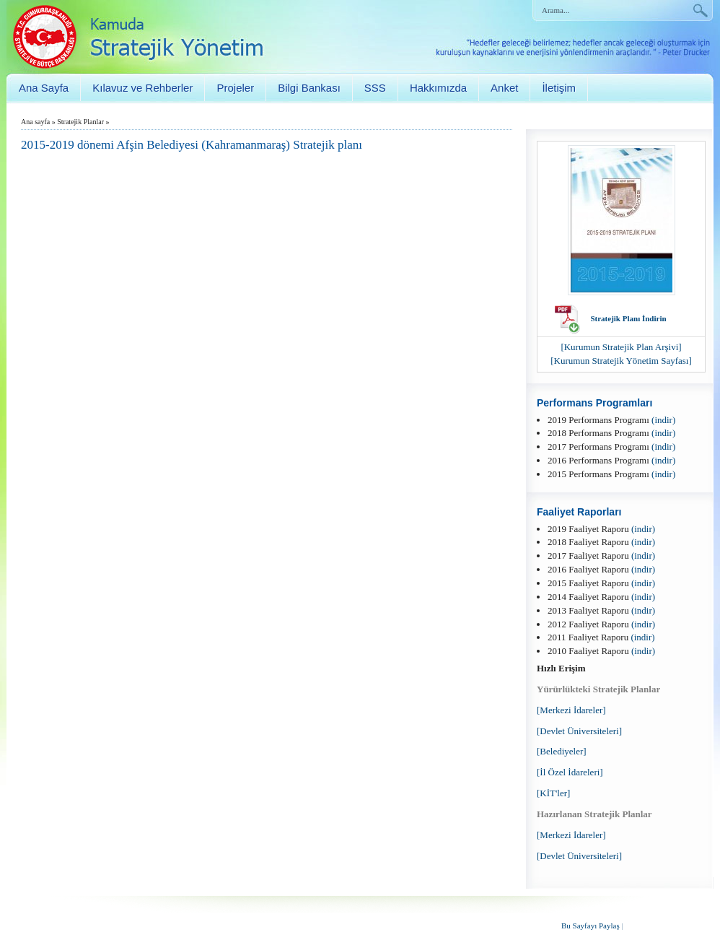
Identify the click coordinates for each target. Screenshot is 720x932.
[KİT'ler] (553, 793)
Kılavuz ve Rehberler (142, 88)
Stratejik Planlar (80, 122)
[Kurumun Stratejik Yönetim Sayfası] (621, 360)
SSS (375, 88)
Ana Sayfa (44, 88)
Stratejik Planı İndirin (628, 318)
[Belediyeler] (562, 751)
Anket (504, 88)
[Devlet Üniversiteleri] (579, 731)
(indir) (663, 419)
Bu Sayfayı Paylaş (590, 925)
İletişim (559, 88)
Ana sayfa (35, 122)
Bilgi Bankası (309, 88)
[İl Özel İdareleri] (570, 772)
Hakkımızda (438, 88)
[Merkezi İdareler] (571, 710)
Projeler (235, 88)
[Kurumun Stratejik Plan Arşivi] (621, 346)
